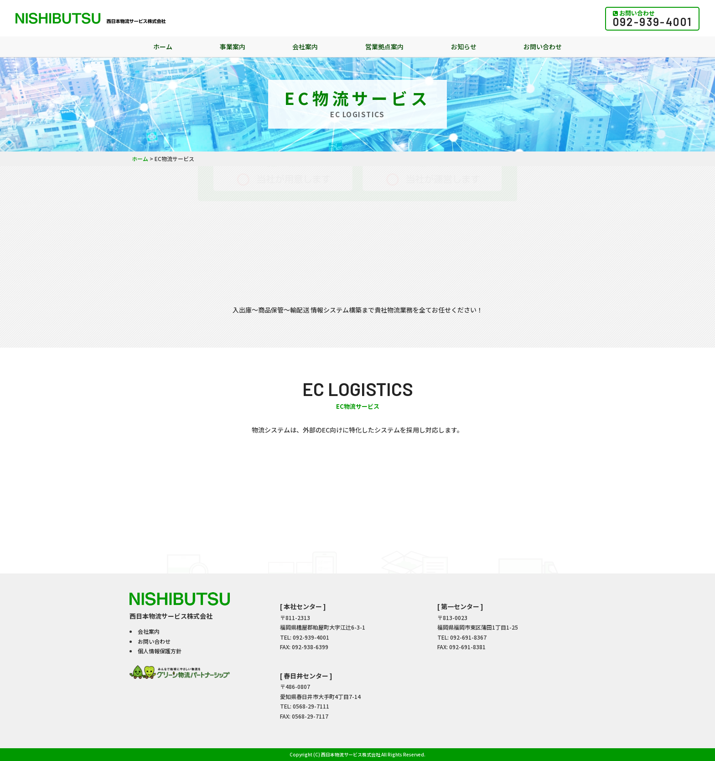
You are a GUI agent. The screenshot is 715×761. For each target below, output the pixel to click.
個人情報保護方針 (159, 651)
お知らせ (464, 46)
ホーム (162, 46)
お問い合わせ (542, 46)
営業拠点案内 (384, 46)
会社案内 (305, 46)
